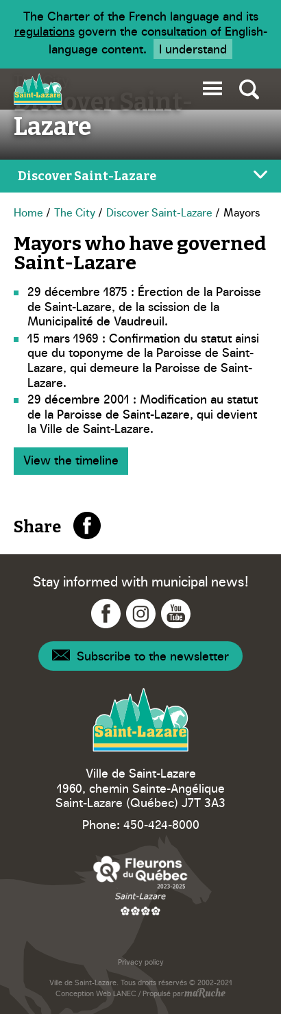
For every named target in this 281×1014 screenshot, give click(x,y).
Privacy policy (141, 961)
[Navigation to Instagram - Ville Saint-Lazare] (141, 613)
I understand (193, 48)
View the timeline (71, 459)
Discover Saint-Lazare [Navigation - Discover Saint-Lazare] (159, 211)
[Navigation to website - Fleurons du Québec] (140, 885)
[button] (212, 85)
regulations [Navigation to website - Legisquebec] (44, 30)
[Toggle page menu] (140, 176)
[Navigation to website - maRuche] (204, 994)
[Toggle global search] (249, 89)
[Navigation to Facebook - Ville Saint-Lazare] (106, 613)
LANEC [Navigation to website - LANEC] (124, 993)
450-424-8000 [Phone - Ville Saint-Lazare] (161, 823)
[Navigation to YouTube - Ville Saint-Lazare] (176, 613)
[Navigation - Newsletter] (140, 656)
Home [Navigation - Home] (28, 211)
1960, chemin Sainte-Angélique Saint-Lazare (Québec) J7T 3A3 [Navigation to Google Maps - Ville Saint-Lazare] (140, 795)
